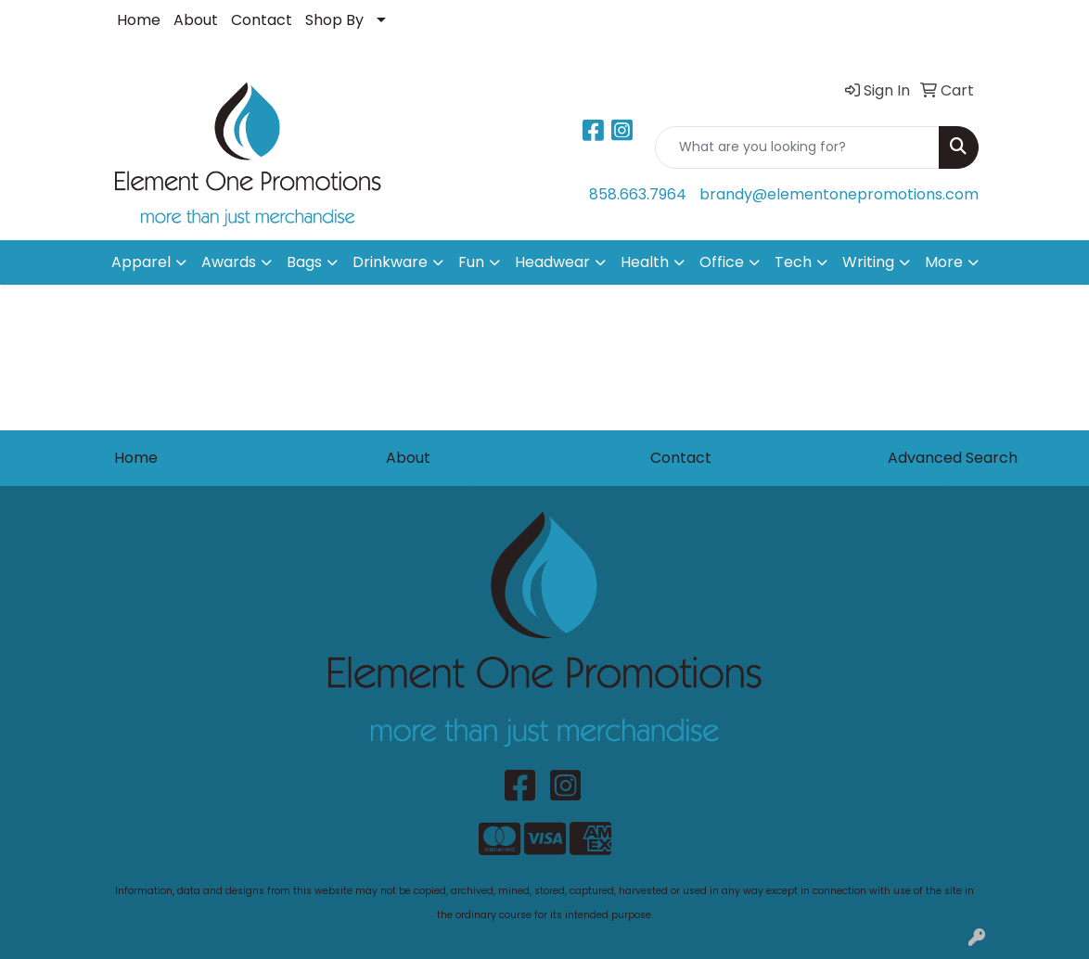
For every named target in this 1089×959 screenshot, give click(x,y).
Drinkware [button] (390, 262)
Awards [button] (228, 262)
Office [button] (721, 262)
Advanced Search (953, 457)
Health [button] (645, 262)
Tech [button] (793, 262)
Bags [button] (304, 262)
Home (138, 20)
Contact (261, 20)
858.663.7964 (637, 194)
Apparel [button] (141, 262)
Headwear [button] (552, 262)
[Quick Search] (797, 147)
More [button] (944, 262)
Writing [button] (868, 262)
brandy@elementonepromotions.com (839, 194)
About (195, 20)
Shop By (334, 20)
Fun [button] (471, 262)
